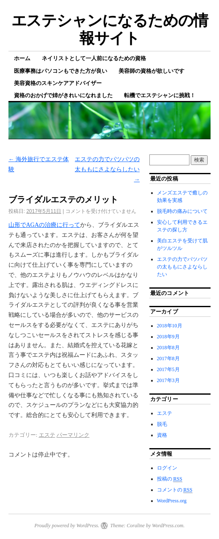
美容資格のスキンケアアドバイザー (58, 83)
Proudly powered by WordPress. (66, 525)
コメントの (174, 490)
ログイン (167, 468)
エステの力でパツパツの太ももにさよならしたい (107, 169)
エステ (47, 435)
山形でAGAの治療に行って (44, 225)
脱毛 (162, 424)
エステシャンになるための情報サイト (109, 29)
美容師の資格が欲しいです (151, 71)
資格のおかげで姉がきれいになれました (63, 95)
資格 (162, 435)
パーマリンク (73, 435)
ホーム (22, 58)
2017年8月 (168, 358)
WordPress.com (167, 525)
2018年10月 (169, 326)
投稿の (169, 479)
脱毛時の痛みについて (182, 211)
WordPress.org (172, 501)
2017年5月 (168, 369)
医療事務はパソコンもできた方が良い (60, 71)
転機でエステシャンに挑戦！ (159, 95)
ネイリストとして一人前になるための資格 (94, 58)
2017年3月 (168, 380)
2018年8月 (168, 347)
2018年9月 (168, 337)
